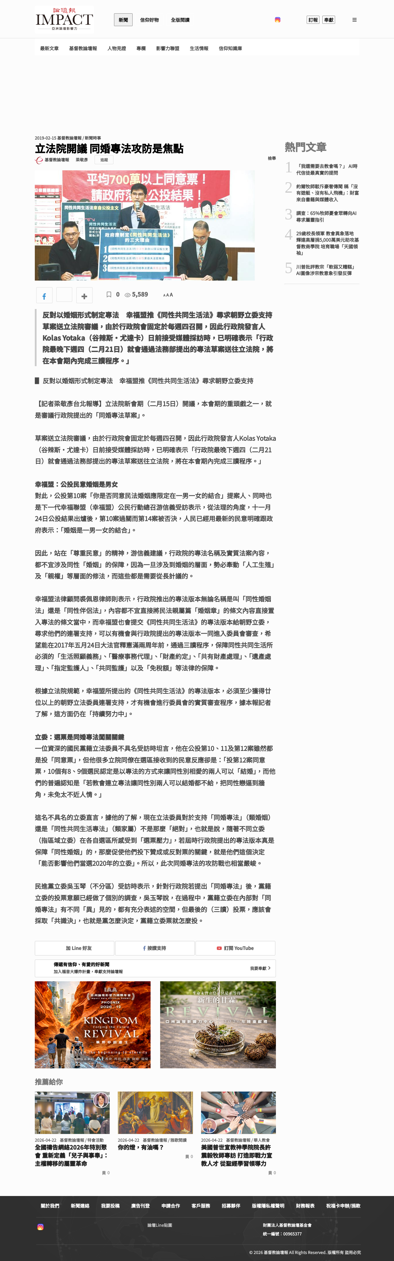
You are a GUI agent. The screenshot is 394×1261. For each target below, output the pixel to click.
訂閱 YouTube (235, 947)
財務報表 (305, 1205)
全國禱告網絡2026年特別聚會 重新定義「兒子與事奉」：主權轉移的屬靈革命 (72, 1155)
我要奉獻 (261, 968)
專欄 (141, 48)
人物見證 (116, 48)
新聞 (123, 19)
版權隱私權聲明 (268, 1205)
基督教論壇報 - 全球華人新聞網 (64, 20)
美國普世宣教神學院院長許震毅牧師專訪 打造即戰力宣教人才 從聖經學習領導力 (236, 1155)
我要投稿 (110, 1205)
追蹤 (104, 159)
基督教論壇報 (83, 48)
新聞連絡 (80, 1205)
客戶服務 (200, 1205)
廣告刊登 (140, 1205)
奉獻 (328, 19)
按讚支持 (154, 947)
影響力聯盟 (167, 48)
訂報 (313, 19)
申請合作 (170, 1205)
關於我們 (50, 1205)
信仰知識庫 (230, 48)
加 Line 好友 (74, 947)
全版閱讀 (180, 19)
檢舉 (272, 158)
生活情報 (199, 48)
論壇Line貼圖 (159, 1225)
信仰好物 (149, 19)
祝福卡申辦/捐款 (343, 1205)
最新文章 (49, 48)
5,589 (136, 294)
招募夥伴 (231, 1205)
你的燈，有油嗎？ (141, 1147)
